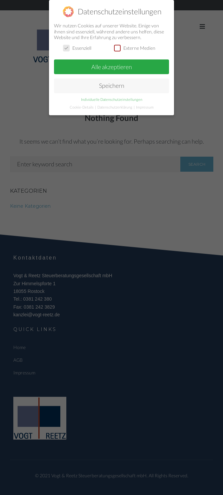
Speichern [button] (111, 85)
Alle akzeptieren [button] (111, 66)
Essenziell (77, 47)
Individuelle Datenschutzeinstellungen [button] (111, 99)
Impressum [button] (145, 107)
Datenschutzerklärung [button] (115, 107)
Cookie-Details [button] (82, 107)
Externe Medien (134, 47)
